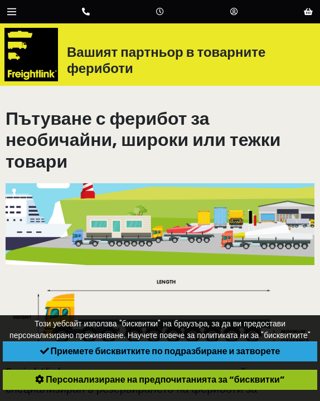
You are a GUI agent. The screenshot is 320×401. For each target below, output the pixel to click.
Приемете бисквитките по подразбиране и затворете (160, 351)
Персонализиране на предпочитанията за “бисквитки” (160, 379)
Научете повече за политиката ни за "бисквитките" (219, 335)
